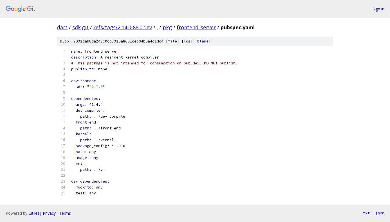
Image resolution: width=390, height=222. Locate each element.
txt (366, 213)
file (172, 41)
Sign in (378, 9)
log (187, 41)
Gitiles (33, 213)
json (379, 213)
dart (62, 27)
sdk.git (80, 27)
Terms (65, 213)
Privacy (49, 213)
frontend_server (196, 27)
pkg (167, 27)
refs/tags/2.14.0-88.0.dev (122, 27)
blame (203, 41)
